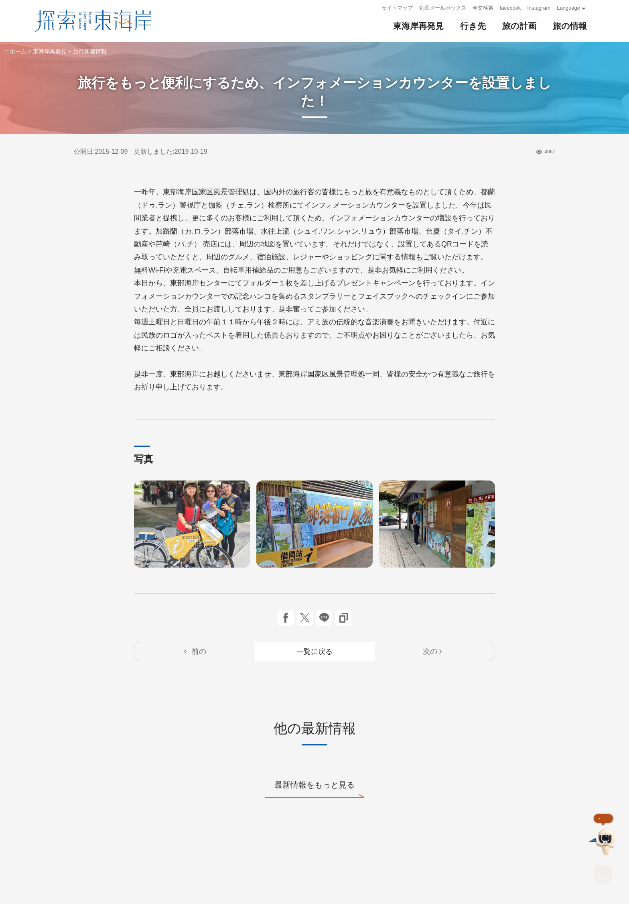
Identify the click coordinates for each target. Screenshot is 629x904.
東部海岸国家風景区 (92, 21)
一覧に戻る (314, 651)
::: (373, 8)
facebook (510, 8)
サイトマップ (397, 8)
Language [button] (568, 8)
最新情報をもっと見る (314, 789)
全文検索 (483, 8)
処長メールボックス (442, 8)
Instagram (538, 8)
